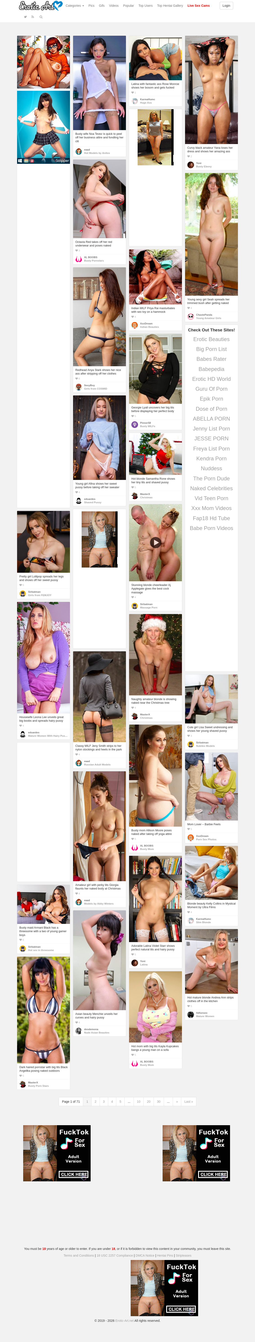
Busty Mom (147, 849)
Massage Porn (148, 607)
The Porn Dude (211, 478)
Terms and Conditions (79, 1255)
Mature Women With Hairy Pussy (48, 735)
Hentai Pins (165, 1255)
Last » (188, 1101)
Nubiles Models (205, 746)
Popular (128, 5)
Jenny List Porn (211, 429)
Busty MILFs (147, 426)
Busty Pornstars (94, 260)
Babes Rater (211, 359)
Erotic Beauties (211, 339)
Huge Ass (146, 102)
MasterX (145, 494)
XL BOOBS (90, 257)
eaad (87, 149)
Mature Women (205, 1016)
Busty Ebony (204, 166)
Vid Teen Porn (211, 498)
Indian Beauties (149, 327)
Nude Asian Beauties (96, 1032)
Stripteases (183, 1255)
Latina (144, 964)
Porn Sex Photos (206, 839)
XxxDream (146, 323)
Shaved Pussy (92, 502)
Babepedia (211, 369)
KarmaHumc (147, 99)
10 (139, 1101)
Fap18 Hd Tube (211, 518)
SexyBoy (89, 385)
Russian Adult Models (97, 764)
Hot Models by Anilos (97, 153)
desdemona (91, 1029)
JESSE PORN (211, 438)
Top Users (146, 5)
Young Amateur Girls (208, 318)
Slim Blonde (203, 922)
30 (159, 1101)
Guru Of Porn (211, 389)
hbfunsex (201, 1012)
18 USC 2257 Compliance (115, 1255)
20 (148, 1101)
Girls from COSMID (95, 388)
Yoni (198, 163)
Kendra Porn (211, 458)
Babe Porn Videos (211, 528)
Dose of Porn (211, 409)
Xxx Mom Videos (211, 508)
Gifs (102, 5)
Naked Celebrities (211, 488)
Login (226, 5)
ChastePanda (204, 314)
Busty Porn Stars (38, 1086)
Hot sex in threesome (41, 950)
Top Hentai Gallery (170, 5)
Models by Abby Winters (99, 903)
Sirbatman (146, 604)
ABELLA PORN (211, 419)
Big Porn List (211, 349)
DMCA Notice (145, 1255)
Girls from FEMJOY (39, 595)
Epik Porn (211, 399)
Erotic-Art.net (124, 1320)
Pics (91, 5)
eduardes (89, 499)
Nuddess (211, 468)
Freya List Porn (211, 449)
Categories (75, 5)
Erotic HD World (211, 379)
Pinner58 (145, 422)
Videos (114, 5)
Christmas (146, 497)
